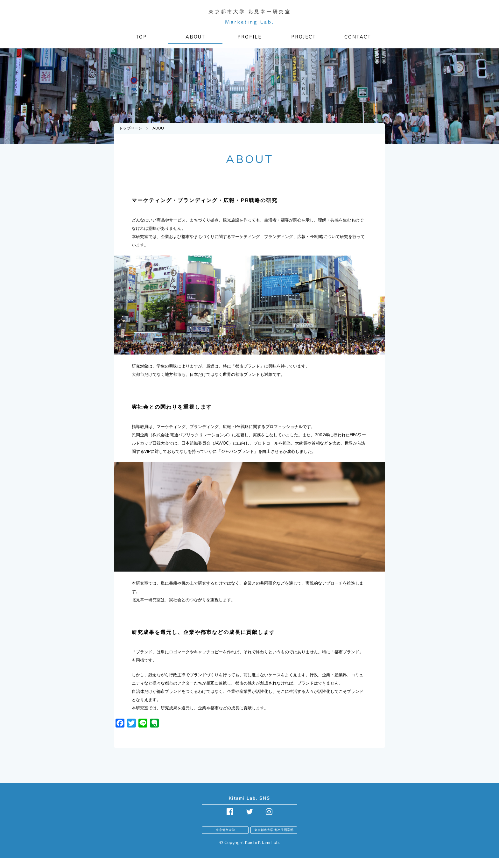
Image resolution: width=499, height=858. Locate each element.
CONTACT (357, 37)
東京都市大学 (225, 830)
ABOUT (195, 37)
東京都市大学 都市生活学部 (273, 830)
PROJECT (303, 37)
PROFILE (249, 37)
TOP (141, 37)
